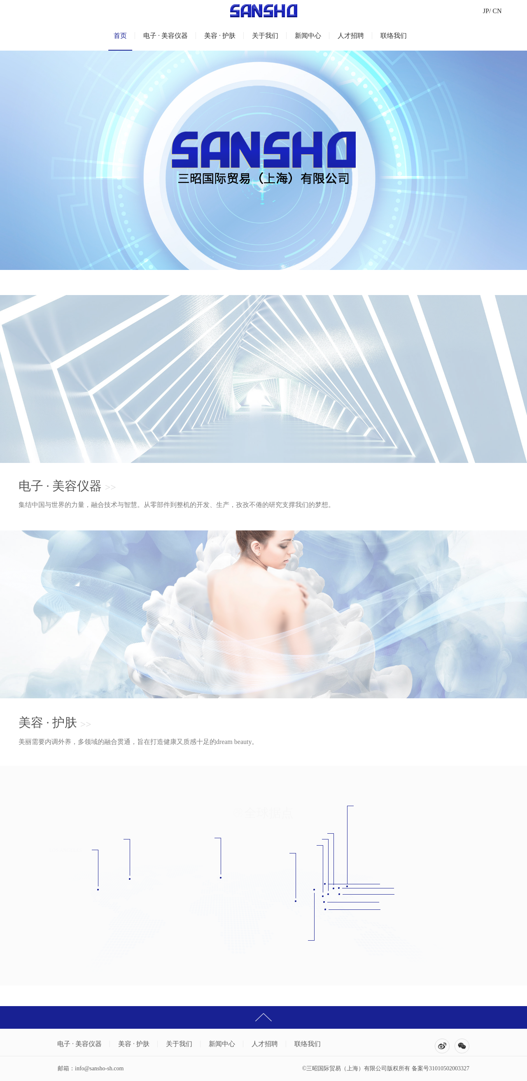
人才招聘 (351, 35)
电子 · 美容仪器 (165, 35)
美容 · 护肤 (220, 35)
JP (486, 10)
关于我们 (265, 35)
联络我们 (393, 35)
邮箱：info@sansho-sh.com (91, 1068)
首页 (120, 35)
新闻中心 (308, 35)
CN (496, 10)
